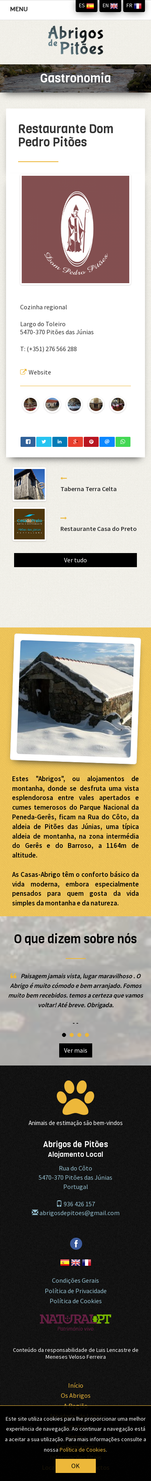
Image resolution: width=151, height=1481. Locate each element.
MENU (21, 11)
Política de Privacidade (76, 1291)
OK (75, 1466)
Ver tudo (75, 560)
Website (35, 372)
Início (75, 1385)
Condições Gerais (75, 1280)
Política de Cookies (76, 1301)
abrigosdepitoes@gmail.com (76, 1213)
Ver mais (75, 1050)
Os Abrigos (76, 1395)
